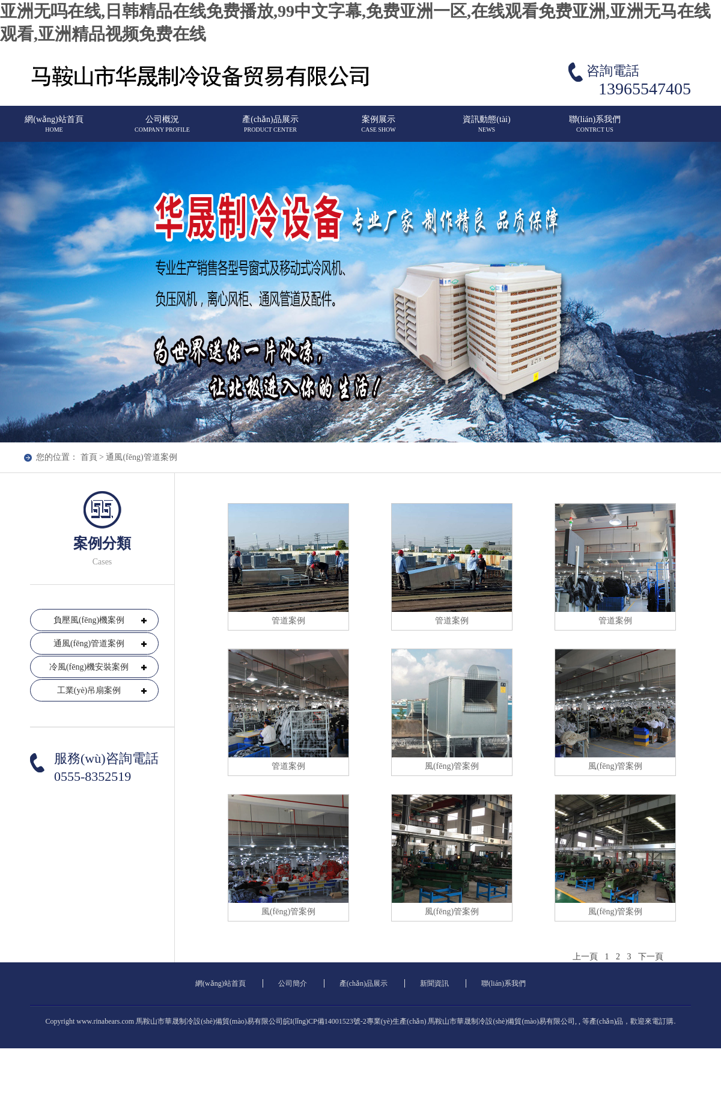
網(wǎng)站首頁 (54, 129)
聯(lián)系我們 (595, 129)
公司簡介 (292, 983)
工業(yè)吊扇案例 (89, 690)
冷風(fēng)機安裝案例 (89, 666)
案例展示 (378, 129)
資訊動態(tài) (487, 129)
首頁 (89, 457)
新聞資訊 (434, 983)
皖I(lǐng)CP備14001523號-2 (325, 1021)
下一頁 (650, 956)
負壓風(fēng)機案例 (88, 620)
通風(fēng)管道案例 (141, 457)
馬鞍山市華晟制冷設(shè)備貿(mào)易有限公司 (501, 1021)
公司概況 (162, 129)
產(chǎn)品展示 (270, 129)
